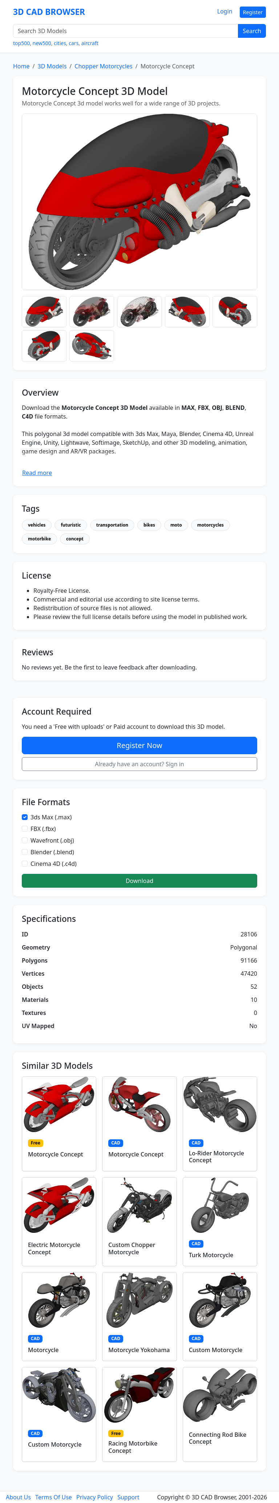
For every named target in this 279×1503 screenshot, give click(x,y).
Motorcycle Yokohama (139, 1350)
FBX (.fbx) (43, 829)
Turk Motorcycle (211, 1255)
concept (75, 539)
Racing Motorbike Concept (132, 1446)
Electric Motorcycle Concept (54, 1248)
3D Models (51, 66)
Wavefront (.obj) (52, 840)
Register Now (139, 745)
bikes (149, 525)
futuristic (71, 525)
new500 (42, 43)
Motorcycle (43, 1350)
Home (21, 66)
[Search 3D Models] (125, 31)
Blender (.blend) (52, 852)
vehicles (36, 525)
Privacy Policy (94, 1497)
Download (139, 881)
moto (176, 525)
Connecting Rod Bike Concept (217, 1438)
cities (60, 43)
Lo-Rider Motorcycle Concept (216, 1156)
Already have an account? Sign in (139, 764)
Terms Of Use (53, 1497)
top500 (21, 43)
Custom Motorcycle (216, 1350)
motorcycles (210, 525)
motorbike (39, 539)
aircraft (89, 43)
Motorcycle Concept (55, 1154)
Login (224, 11)
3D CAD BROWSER (49, 11)
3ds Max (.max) (51, 817)
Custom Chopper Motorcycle (131, 1248)
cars (73, 43)
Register (253, 12)
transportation (112, 525)
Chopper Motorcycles (103, 66)
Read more (37, 473)
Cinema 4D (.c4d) (54, 864)
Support (128, 1497)
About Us (18, 1497)
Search (252, 31)
